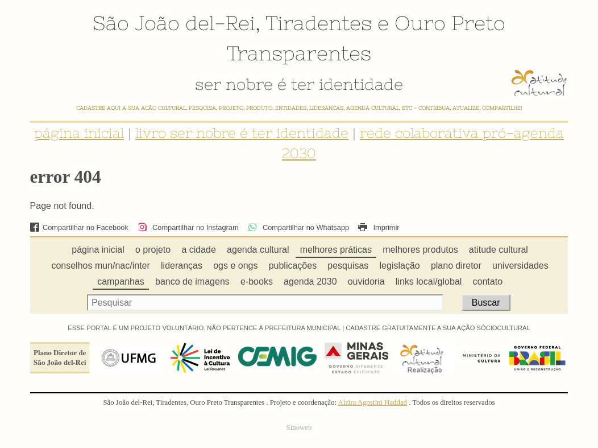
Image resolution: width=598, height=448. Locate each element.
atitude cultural (498, 249)
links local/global (429, 281)
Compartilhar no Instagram (188, 227)
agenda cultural (258, 249)
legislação (400, 265)
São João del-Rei (174, 22)
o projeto (153, 249)
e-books (256, 281)
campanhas (120, 281)
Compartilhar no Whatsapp (298, 227)
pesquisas (347, 265)
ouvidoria (366, 281)
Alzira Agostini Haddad (372, 402)
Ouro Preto (449, 22)
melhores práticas (336, 249)
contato (488, 281)
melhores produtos (420, 249)
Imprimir (378, 227)
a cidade (198, 249)
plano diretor (456, 265)
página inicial (79, 133)
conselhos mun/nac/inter (100, 265)
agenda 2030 (310, 281)
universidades (520, 265)
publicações (293, 265)
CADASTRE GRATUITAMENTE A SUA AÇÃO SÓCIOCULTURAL (438, 327)
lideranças (181, 265)
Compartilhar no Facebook (79, 227)
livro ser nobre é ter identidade (241, 133)
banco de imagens (192, 281)
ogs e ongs (235, 265)
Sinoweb (299, 427)
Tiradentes (318, 22)
